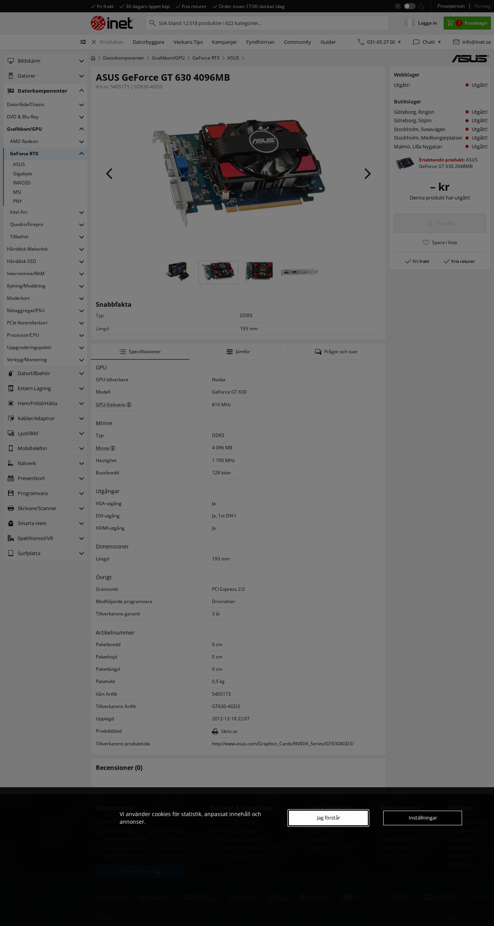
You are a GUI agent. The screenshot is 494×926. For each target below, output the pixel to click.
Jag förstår (328, 817)
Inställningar (423, 817)
